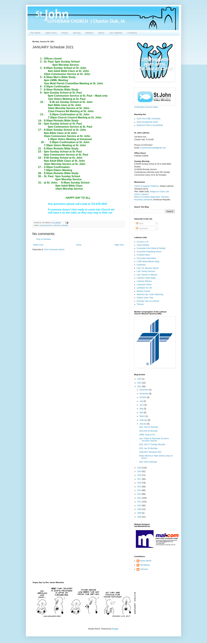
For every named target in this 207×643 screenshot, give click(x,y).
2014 (139, 490)
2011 (139, 502)
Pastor (64, 32)
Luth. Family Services (146, 271)
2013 (139, 494)
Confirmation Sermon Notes (146, 107)
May (142, 409)
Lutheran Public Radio (146, 278)
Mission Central (143, 291)
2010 (139, 505)
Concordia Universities (146, 258)
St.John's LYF (142, 242)
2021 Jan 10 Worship (148, 448)
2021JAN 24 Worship (148, 431)
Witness (89, 32)
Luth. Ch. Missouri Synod (147, 268)
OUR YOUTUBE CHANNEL (149, 119)
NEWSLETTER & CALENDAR (150, 125)
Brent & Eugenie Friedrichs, (148, 186)
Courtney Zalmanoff (143, 200)
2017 (139, 479)
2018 (139, 475)
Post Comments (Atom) (54, 249)
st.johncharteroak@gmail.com (153, 148)
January (143, 424)
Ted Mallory (145, 565)
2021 (139, 386)
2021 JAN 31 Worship (148, 427)
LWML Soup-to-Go (147, 435)
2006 (139, 517)
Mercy (101, 32)
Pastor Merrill (145, 561)
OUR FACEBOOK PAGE (147, 122)
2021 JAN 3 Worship (148, 462)
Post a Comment (43, 239)
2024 (139, 379)
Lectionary (141, 265)
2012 (139, 498)
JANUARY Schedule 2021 (150, 452)
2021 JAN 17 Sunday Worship (152, 444)
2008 (139, 513)
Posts (139, 223)
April (142, 412)
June (142, 405)
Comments (142, 228)
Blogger (115, 629)
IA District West (143, 255)
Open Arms (51, 32)
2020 (139, 468)
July (142, 401)
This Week (35, 32)
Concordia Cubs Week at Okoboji (151, 248)
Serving (76, 32)
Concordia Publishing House (149, 252)
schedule (64, 225)
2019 (139, 471)
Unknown (144, 569)
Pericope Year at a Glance (148, 301)
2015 (139, 487)
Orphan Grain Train (145, 298)
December (144, 390)
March (143, 416)
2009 (139, 509)
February (144, 420)
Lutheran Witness (144, 281)
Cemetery (132, 32)
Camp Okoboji (143, 245)
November (144, 393)
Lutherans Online (144, 284)
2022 (139, 383)
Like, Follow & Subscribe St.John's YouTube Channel (154, 439)
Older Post (119, 245)
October (143, 397)
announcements (46, 225)
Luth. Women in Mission (147, 275)
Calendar (56, 225)
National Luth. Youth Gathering (150, 294)
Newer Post (38, 245)
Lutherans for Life (144, 288)
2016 (139, 483)
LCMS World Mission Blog (148, 261)
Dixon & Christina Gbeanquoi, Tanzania (152, 197)
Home (79, 245)
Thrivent (140, 304)
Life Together (115, 32)
